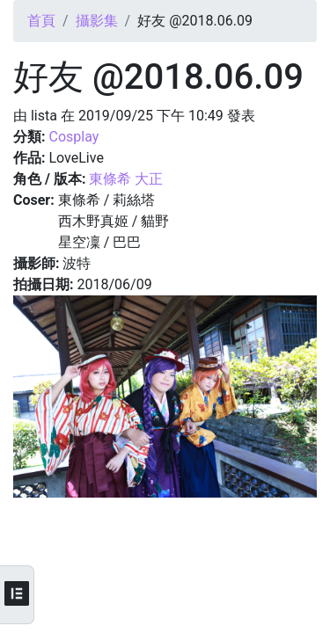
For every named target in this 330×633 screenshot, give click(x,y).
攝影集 (97, 20)
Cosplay (73, 136)
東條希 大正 (126, 179)
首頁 (41, 20)
